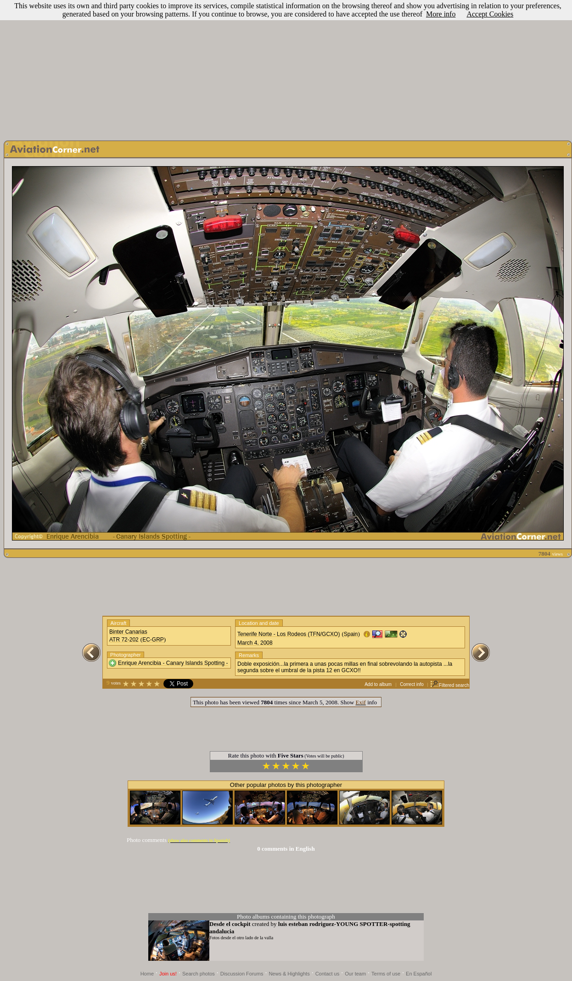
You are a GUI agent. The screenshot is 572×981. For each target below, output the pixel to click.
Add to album (378, 684)
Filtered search (449, 685)
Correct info (412, 684)
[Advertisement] (286, 68)
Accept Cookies (489, 14)
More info (440, 14)
